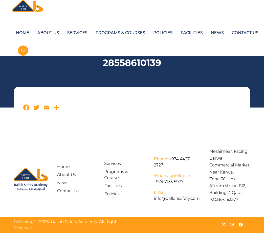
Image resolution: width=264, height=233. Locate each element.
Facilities (192, 32)
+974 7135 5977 (172, 178)
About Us (48, 32)
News (217, 32)
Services (77, 32)
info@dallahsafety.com (177, 195)
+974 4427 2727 (172, 162)
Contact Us (245, 32)
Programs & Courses (120, 32)
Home (22, 32)
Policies (162, 32)
